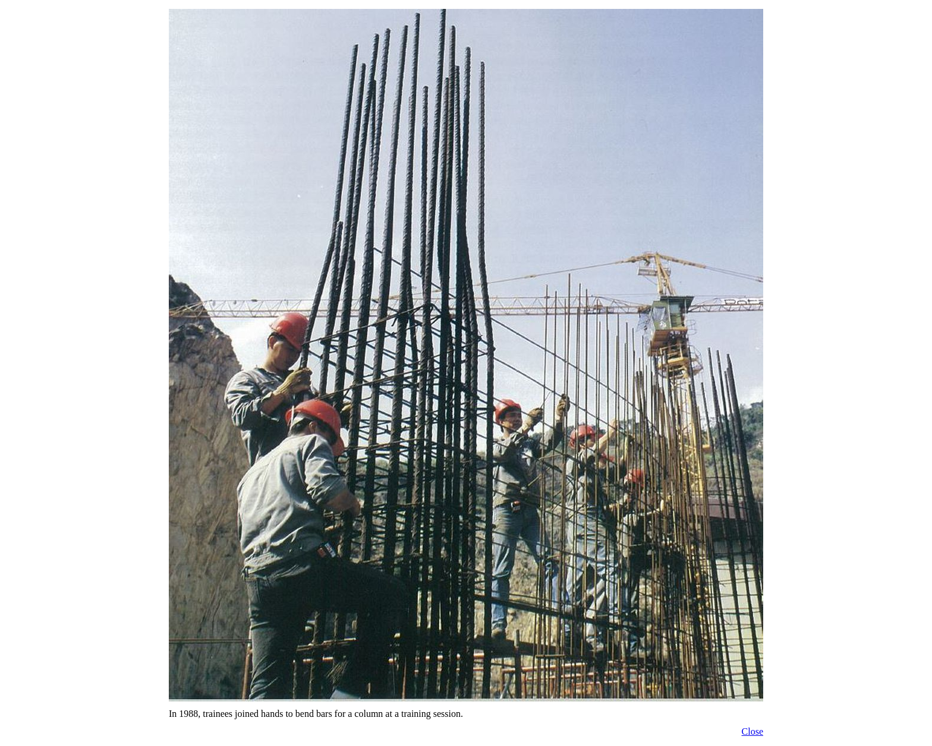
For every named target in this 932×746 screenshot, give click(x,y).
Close (752, 731)
